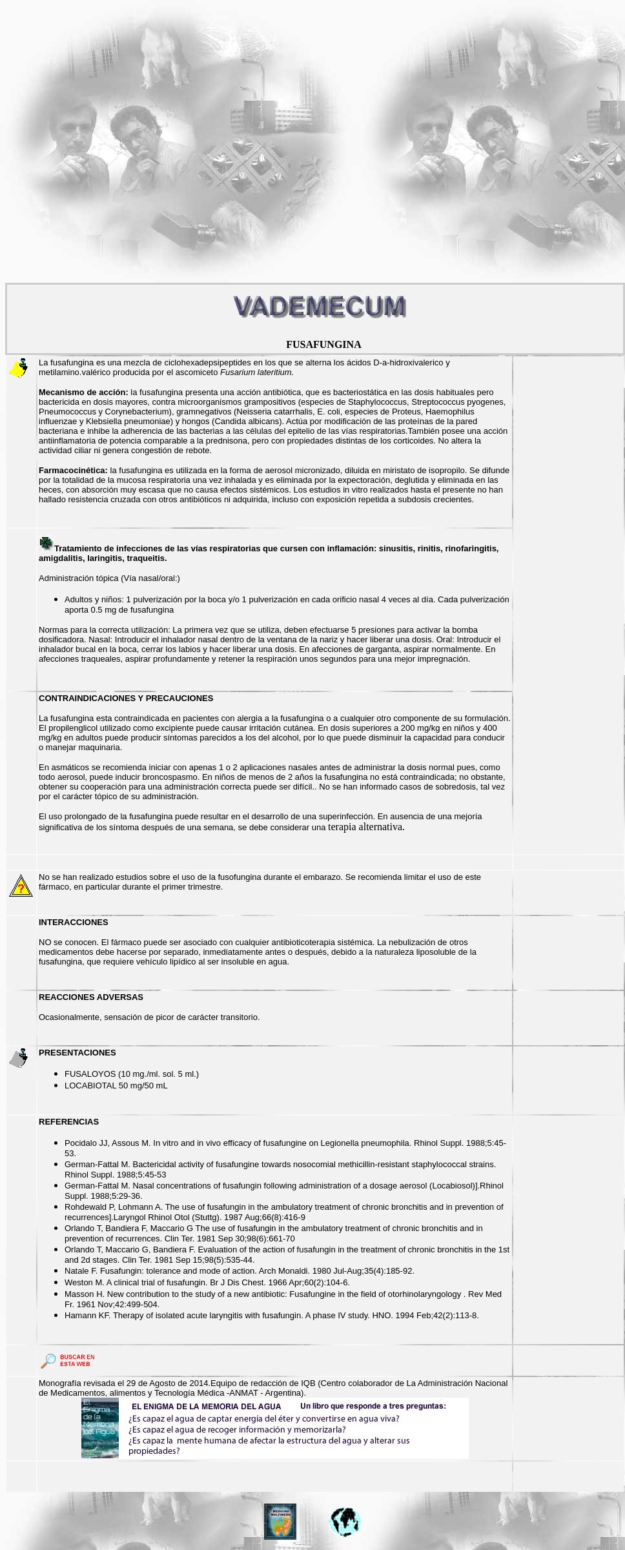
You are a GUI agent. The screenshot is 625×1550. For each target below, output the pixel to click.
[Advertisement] (139, 144)
